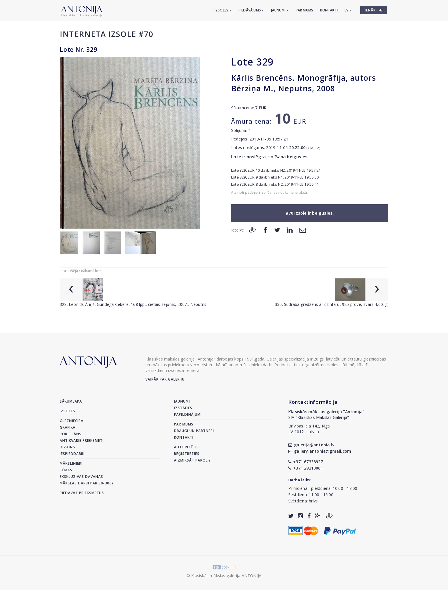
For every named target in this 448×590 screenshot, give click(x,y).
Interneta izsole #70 (106, 34)
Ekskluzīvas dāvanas (81, 476)
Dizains (67, 447)
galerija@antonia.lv (311, 445)
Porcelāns (70, 433)
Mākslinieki (71, 463)
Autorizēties (187, 447)
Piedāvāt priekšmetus (82, 492)
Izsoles (223, 10)
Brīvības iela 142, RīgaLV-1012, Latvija (309, 428)
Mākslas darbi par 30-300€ (87, 483)
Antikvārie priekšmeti (82, 440)
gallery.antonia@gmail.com (319, 451)
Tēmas (66, 470)
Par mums (304, 10)
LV (348, 10)
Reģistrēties (186, 453)
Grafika (67, 427)
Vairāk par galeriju (165, 379)
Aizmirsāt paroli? (192, 460)
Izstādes (183, 407)
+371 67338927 (305, 461)
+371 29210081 (305, 468)
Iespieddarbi (72, 453)
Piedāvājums (251, 10)
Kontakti (329, 10)
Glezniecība (71, 420)
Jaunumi (280, 10)
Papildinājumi (188, 414)
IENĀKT (374, 10)
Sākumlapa (71, 401)
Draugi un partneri (194, 430)
